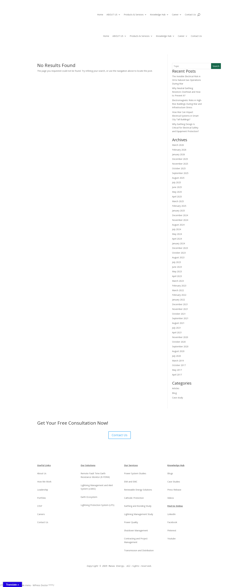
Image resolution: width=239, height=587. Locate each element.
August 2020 (178, 351)
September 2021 (180, 318)
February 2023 (179, 285)
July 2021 (176, 327)
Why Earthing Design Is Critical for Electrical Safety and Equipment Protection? (185, 128)
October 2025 (179, 168)
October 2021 (179, 313)
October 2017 (179, 365)
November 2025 (180, 163)
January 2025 (178, 210)
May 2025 (177, 191)
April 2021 (177, 332)
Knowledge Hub (158, 15)
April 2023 (177, 276)
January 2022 (178, 299)
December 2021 (180, 304)
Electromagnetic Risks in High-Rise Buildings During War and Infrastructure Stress (187, 104)
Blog (174, 393)
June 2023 (177, 266)
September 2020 (180, 346)
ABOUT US (112, 15)
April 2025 (177, 196)
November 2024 (180, 220)
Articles (175, 388)
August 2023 (178, 257)
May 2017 (177, 369)
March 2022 (178, 290)
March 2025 (178, 201)
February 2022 (179, 294)
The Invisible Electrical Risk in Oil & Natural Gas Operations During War (186, 80)
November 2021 (180, 309)
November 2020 (180, 337)
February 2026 (179, 149)
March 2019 (178, 360)
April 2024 (177, 238)
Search (216, 66)
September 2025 (180, 173)
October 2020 (179, 341)
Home (100, 15)
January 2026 (178, 154)
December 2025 (180, 159)
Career (175, 15)
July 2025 (176, 182)
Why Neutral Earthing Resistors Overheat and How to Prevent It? (186, 92)
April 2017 (177, 374)
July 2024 (176, 229)
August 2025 (178, 177)
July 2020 (176, 355)
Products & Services (134, 15)
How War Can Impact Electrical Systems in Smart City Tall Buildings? (185, 116)
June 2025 (177, 187)
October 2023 (179, 252)
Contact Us (190, 15)
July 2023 (176, 262)
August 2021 (178, 323)
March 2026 (178, 145)
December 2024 (180, 215)
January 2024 (178, 243)
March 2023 (178, 280)
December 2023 (180, 248)
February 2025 (179, 205)
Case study (177, 397)
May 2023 (177, 271)
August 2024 (178, 224)
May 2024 (177, 234)
